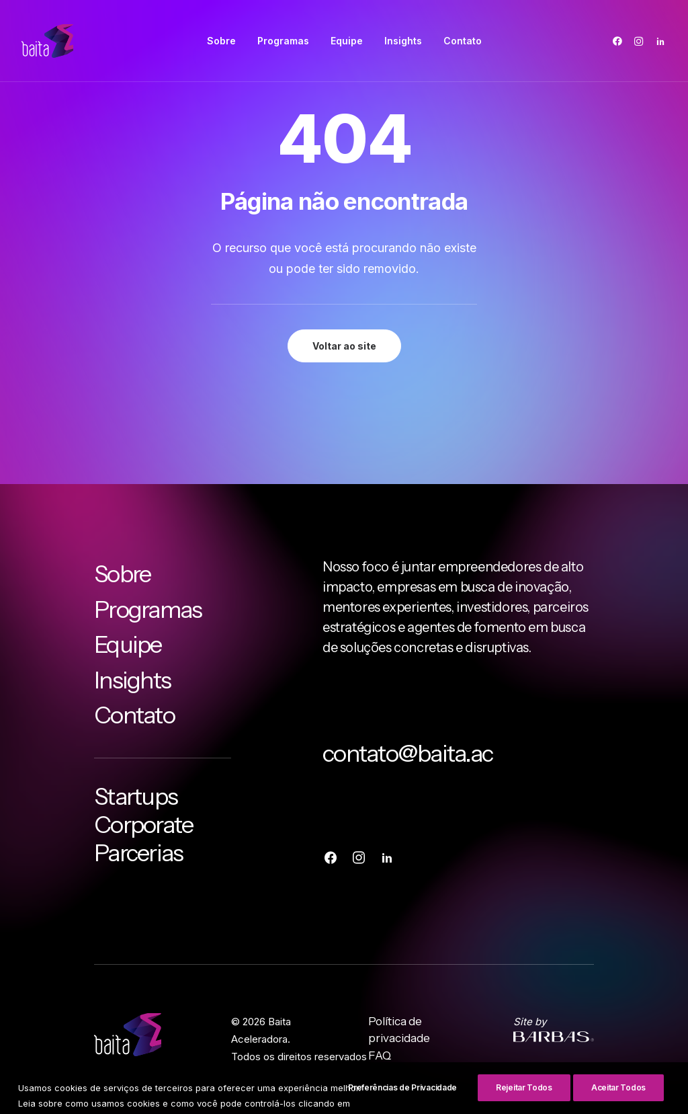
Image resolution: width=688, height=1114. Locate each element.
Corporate (143, 824)
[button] (619, 41)
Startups (135, 796)
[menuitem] (221, 41)
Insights (403, 40)
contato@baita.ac (407, 753)
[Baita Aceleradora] (47, 41)
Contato (462, 40)
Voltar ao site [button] (344, 346)
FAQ (379, 1055)
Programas (283, 40)
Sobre (221, 40)
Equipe (347, 40)
